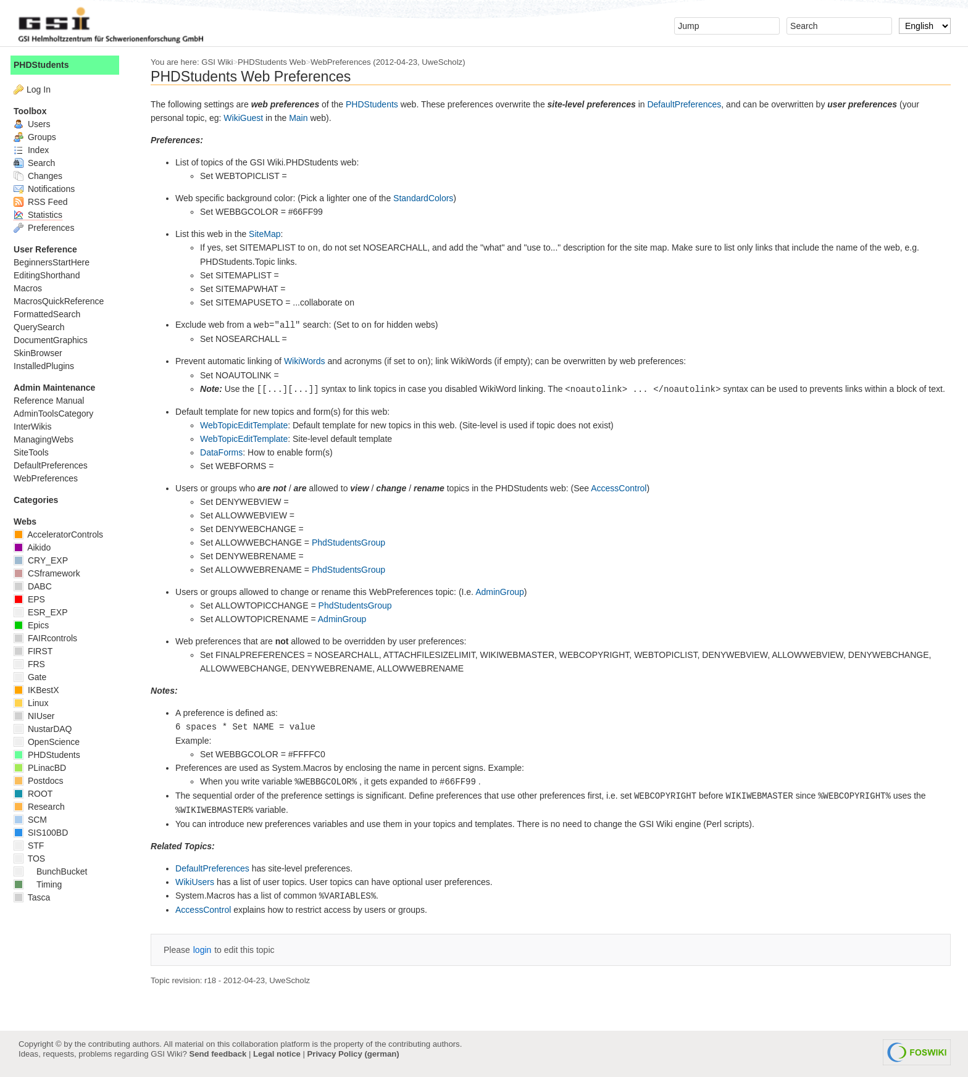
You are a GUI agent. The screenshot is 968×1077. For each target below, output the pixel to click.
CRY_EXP (46, 560)
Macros (33, 288)
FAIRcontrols (50, 638)
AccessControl (623, 488)
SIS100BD (46, 833)
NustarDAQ (48, 729)
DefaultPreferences (689, 104)
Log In (43, 89)
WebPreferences (345, 62)
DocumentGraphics (56, 340)
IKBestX (41, 690)
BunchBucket (55, 871)
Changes (43, 176)
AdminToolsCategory (58, 413)
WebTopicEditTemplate (249, 425)
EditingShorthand (52, 275)
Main (303, 118)
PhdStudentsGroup (353, 542)
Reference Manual (54, 400)
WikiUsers (199, 882)
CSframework (52, 573)
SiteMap (269, 234)
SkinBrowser (43, 353)
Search (39, 163)
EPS (34, 599)
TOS (34, 858)
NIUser (39, 716)
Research (44, 807)
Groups (40, 137)
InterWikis (37, 426)
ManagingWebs (48, 439)
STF (34, 845)
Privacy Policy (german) (353, 1053)
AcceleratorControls (63, 534)
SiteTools (36, 452)
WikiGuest (248, 118)
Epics (36, 625)
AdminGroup (504, 592)
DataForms (226, 452)
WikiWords (309, 361)
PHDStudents (377, 104)
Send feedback (217, 1053)
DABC (38, 586)
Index (36, 150)
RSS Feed (45, 202)
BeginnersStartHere (56, 262)
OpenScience (52, 742)
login (207, 950)
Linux (36, 703)
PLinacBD (45, 768)
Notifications (49, 189)
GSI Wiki (222, 62)
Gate (35, 677)
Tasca (37, 897)
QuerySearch (44, 327)
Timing (43, 884)
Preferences (49, 228)
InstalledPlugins (49, 366)
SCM (35, 820)
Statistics (43, 215)
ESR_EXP (45, 612)
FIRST (38, 651)
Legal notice (277, 1053)
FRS (34, 664)
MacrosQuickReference (64, 301)
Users (37, 124)
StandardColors (428, 198)
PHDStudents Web (277, 62)
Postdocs (43, 781)
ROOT (38, 794)
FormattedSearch (52, 314)
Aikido (37, 547)
